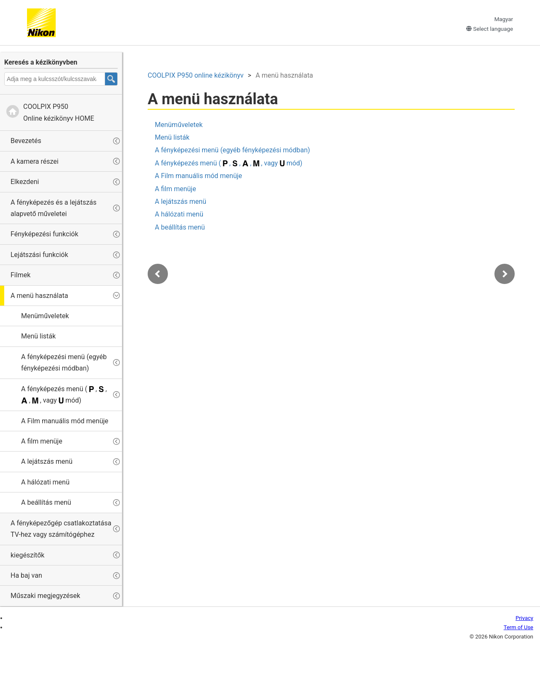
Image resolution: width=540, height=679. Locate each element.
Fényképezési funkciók (44, 234)
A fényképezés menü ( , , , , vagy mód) (64, 394)
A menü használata (39, 296)
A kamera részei (35, 161)
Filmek (20, 275)
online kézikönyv (195, 75)
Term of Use (518, 627)
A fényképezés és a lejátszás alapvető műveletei (54, 208)
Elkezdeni (25, 182)
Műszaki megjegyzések (45, 596)
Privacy (524, 618)
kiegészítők (27, 555)
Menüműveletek (45, 316)
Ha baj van (26, 575)
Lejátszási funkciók (39, 255)
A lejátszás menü (47, 461)
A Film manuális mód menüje (64, 421)
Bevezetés (26, 141)
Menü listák (38, 336)
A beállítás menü (46, 502)
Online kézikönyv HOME (58, 112)
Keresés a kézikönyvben (40, 62)
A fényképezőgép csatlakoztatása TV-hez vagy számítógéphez (61, 528)
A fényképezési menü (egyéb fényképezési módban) (64, 362)
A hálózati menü (45, 482)
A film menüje (41, 441)
